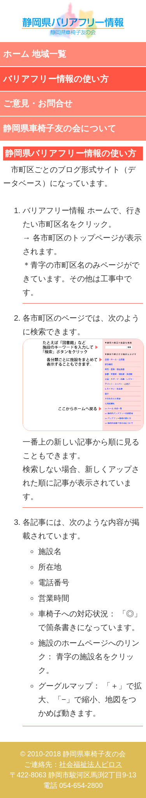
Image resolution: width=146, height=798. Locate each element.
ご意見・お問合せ (38, 103)
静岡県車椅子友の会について (59, 128)
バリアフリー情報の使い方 (56, 79)
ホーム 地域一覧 (34, 54)
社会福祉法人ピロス (90, 764)
